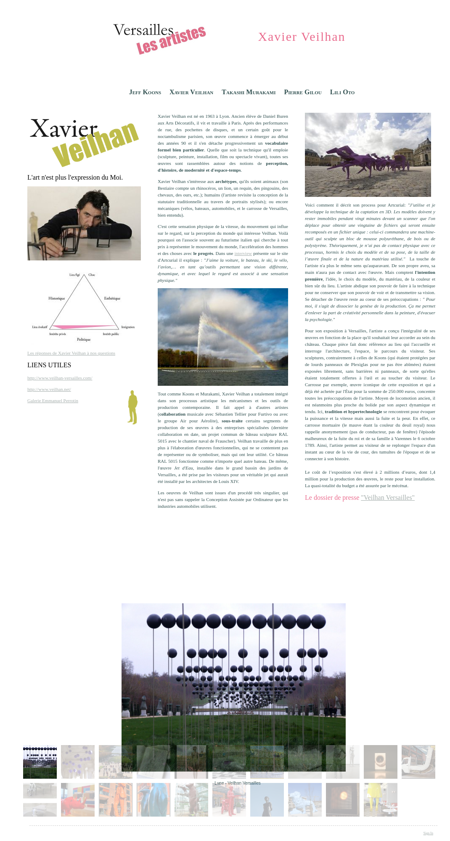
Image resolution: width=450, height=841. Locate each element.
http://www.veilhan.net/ (49, 389)
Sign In (428, 833)
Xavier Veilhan (191, 92)
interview (243, 253)
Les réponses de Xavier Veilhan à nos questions (71, 353)
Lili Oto (342, 92)
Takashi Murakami (248, 92)
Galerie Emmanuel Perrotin (52, 400)
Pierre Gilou (302, 92)
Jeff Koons (145, 92)
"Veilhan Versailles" (388, 497)
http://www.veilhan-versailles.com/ (59, 377)
